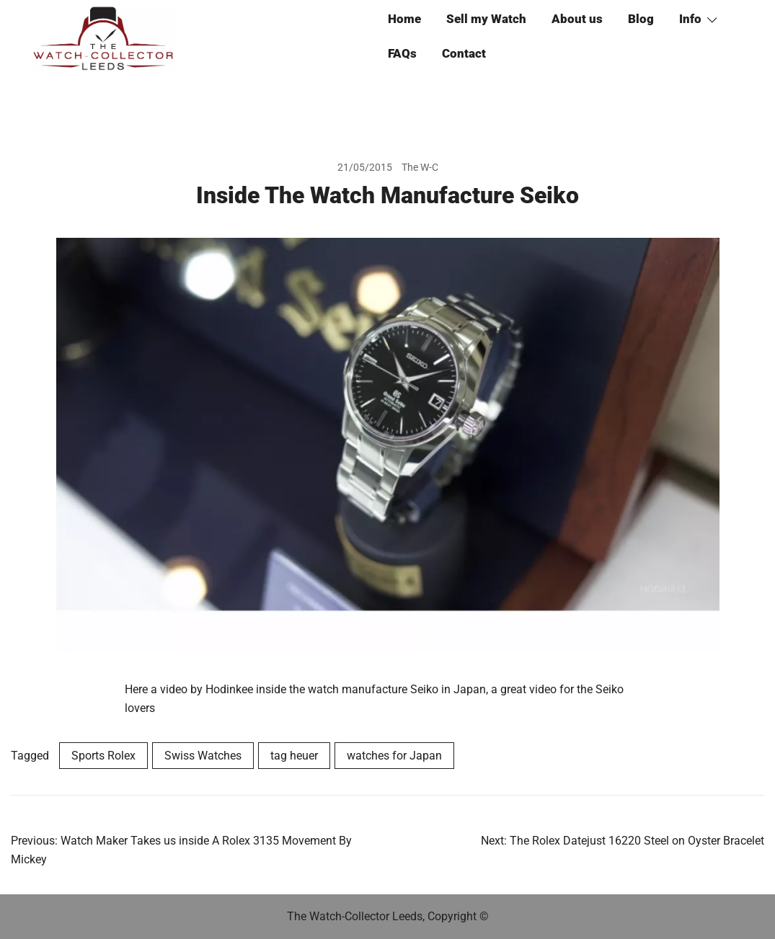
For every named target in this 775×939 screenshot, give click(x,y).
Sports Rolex (103, 755)
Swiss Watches (203, 755)
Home (404, 19)
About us (577, 19)
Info (690, 19)
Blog (641, 19)
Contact (464, 53)
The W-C (420, 167)
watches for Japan (394, 755)
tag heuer (294, 755)
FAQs (402, 53)
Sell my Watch (486, 19)
